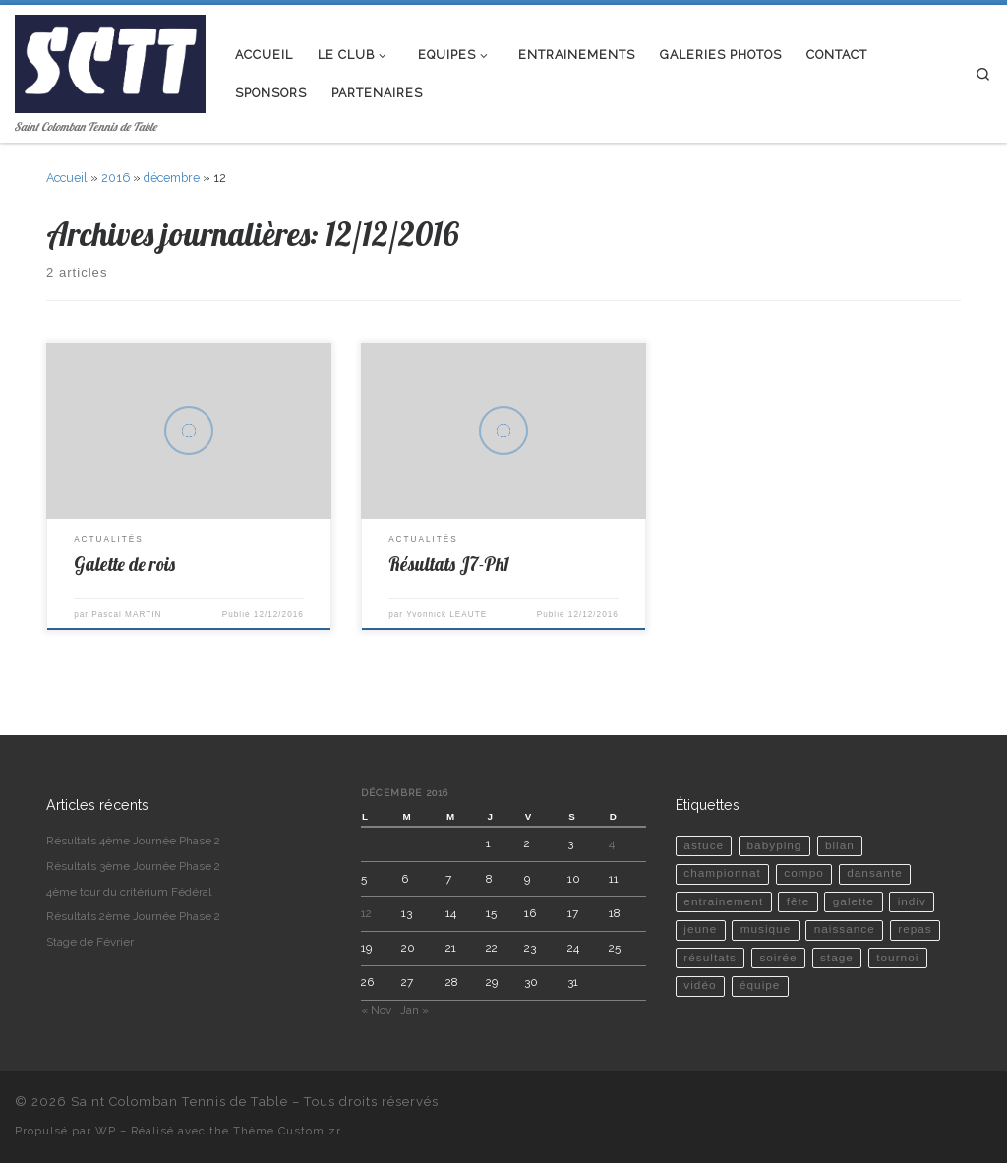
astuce (703, 845)
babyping (774, 845)
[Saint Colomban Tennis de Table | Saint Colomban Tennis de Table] (110, 59)
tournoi (897, 957)
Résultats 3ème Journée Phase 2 (133, 866)
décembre (172, 177)
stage (837, 957)
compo (803, 873)
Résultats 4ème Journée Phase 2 (133, 840)
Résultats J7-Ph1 (448, 564)
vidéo (699, 985)
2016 (115, 177)
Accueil (67, 177)
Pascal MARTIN (126, 615)
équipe (760, 985)
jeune (700, 929)
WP (105, 1130)
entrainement (723, 901)
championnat (722, 873)
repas (915, 929)
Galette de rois (124, 564)
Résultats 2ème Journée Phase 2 (133, 916)
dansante (875, 873)
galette (853, 901)
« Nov (376, 1010)
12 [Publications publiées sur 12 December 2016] (366, 913)
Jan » (414, 1010)
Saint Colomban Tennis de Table (179, 1101)
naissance (844, 929)
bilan (840, 845)
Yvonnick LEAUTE (446, 615)
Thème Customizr (287, 1130)
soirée (778, 957)
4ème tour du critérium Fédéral (128, 892)
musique (766, 929)
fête (798, 901)
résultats (710, 957)
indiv (912, 901)
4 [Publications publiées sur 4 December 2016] (612, 843)
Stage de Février (90, 942)
